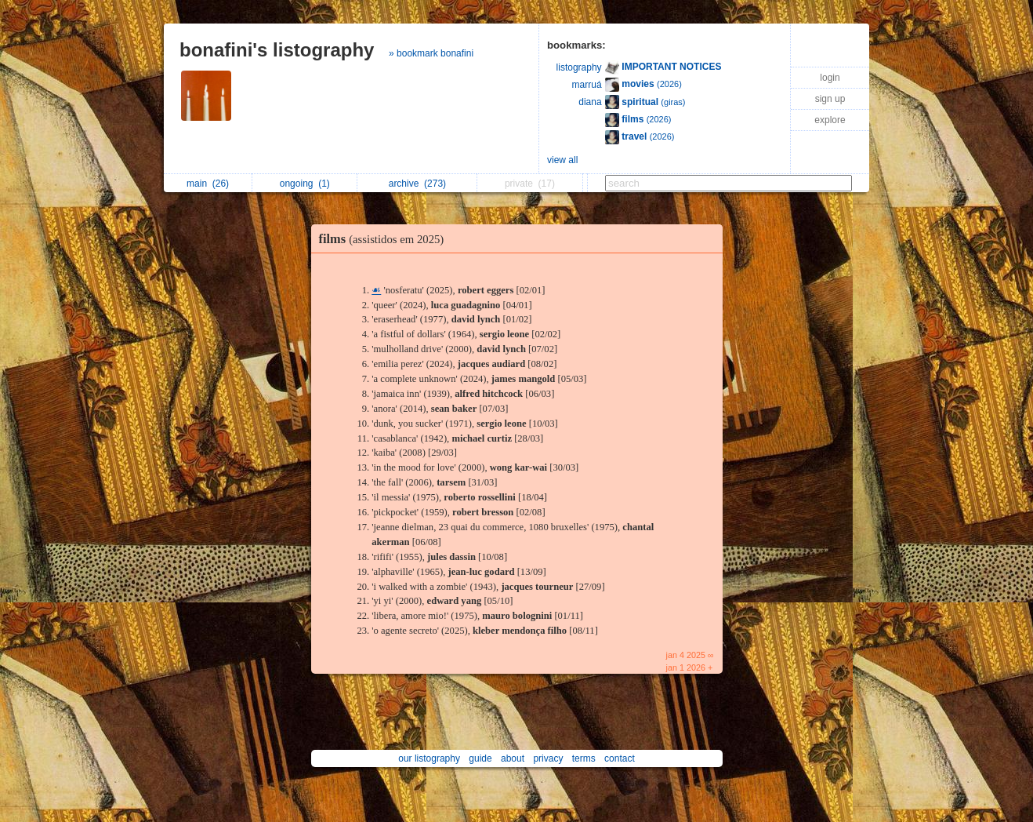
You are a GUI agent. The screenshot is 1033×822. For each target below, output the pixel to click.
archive (417, 183)
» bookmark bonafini (431, 53)
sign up (830, 98)
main (208, 183)
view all (562, 160)
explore (829, 120)
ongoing (305, 183)
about (512, 758)
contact (619, 758)
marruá (587, 84)
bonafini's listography (276, 49)
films (385, 238)
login (829, 77)
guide (480, 758)
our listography (429, 758)
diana (589, 101)
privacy (548, 758)
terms (584, 758)
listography (579, 67)
